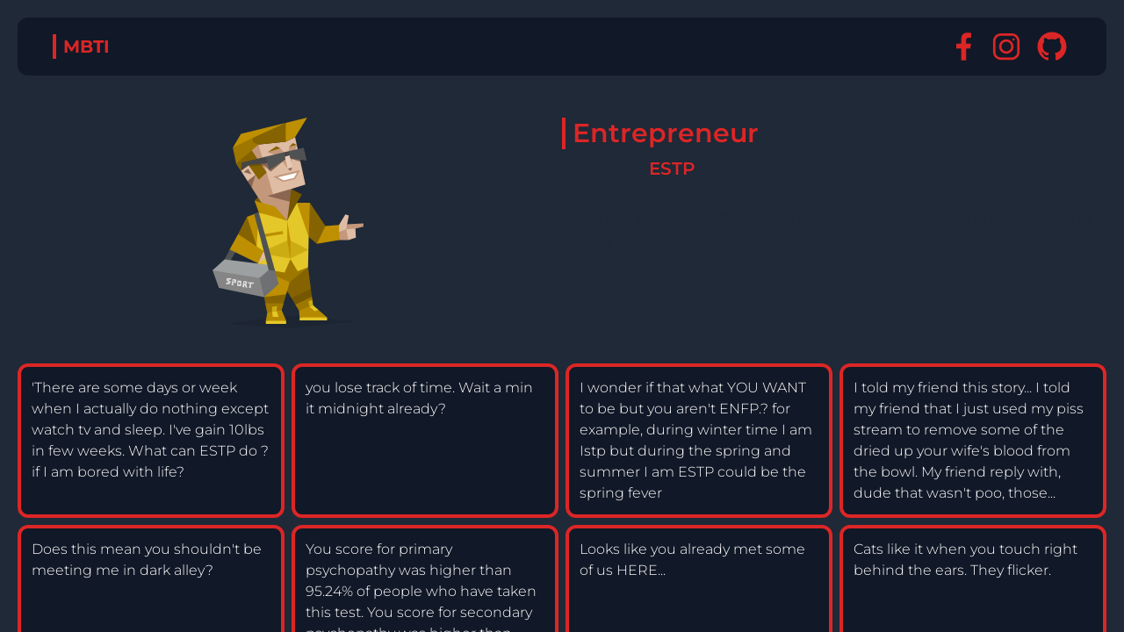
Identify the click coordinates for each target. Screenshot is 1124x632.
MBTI (86, 46)
